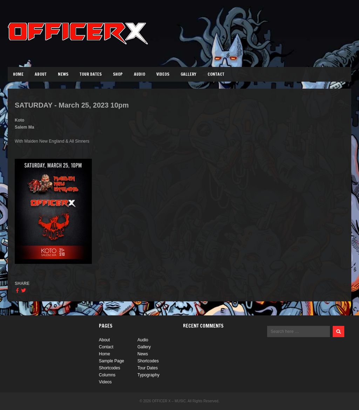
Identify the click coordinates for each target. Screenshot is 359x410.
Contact (216, 74)
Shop (118, 74)
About (41, 74)
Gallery (188, 74)
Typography (148, 375)
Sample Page (111, 360)
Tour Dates (91, 74)
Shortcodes (148, 360)
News (63, 74)
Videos (162, 74)
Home (18, 74)
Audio (139, 74)
